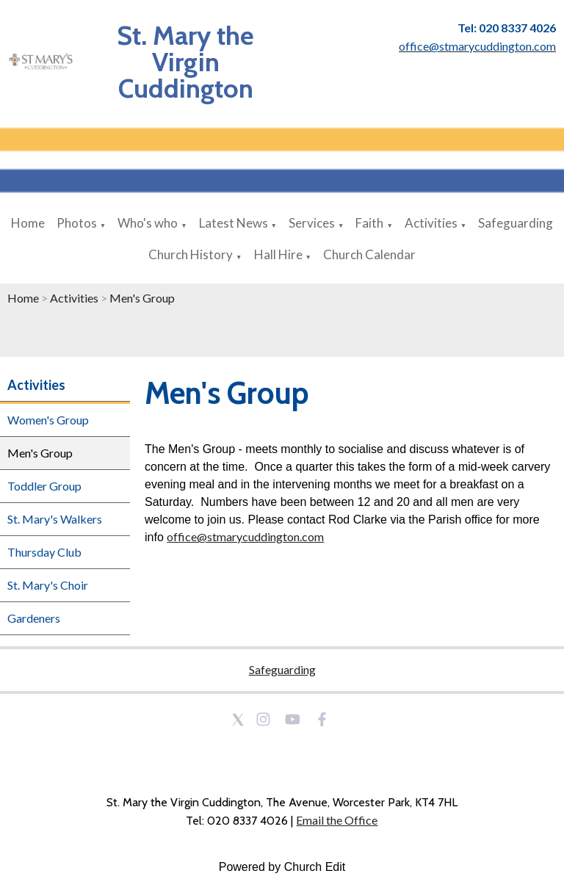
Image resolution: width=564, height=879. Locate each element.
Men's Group (142, 298)
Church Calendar (369, 254)
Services (312, 223)
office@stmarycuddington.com (245, 536)
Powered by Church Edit (282, 867)
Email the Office (336, 820)
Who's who (148, 223)
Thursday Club (44, 552)
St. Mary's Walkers (54, 519)
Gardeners (33, 618)
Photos (77, 223)
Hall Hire (278, 254)
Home (28, 223)
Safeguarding (515, 223)
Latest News (233, 223)
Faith (369, 223)
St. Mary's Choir (47, 585)
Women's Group (48, 420)
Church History (190, 254)
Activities (431, 223)
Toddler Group (44, 486)
